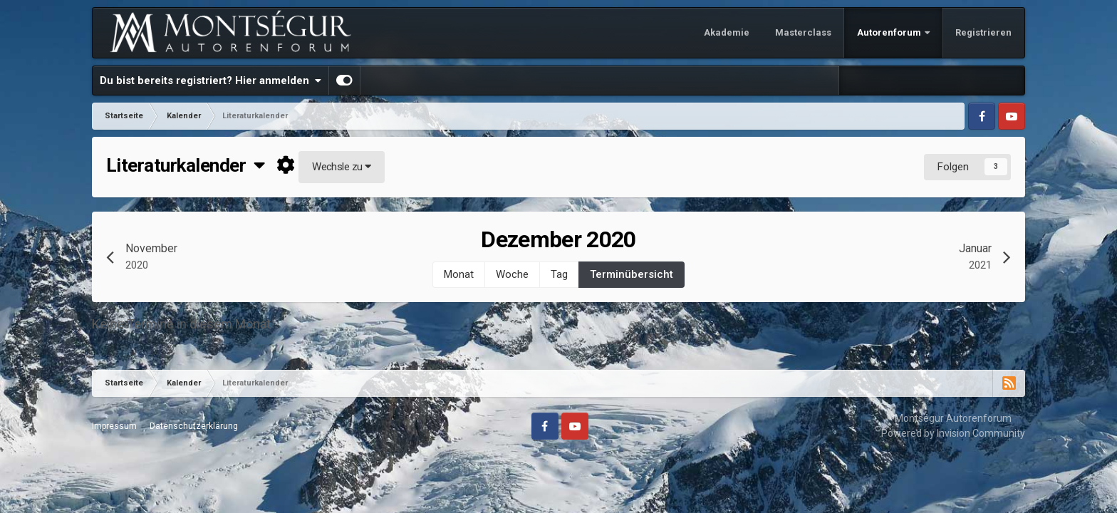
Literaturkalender (185, 165)
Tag (559, 274)
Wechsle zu (341, 166)
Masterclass (803, 32)
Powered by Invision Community (953, 433)
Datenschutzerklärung (194, 426)
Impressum (114, 426)
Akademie (726, 32)
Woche (512, 274)
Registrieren (983, 32)
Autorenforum (890, 32)
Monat (459, 274)
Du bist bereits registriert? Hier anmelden (210, 80)
